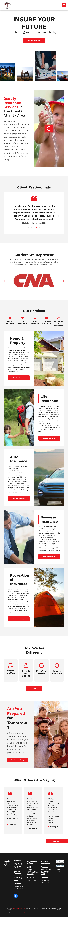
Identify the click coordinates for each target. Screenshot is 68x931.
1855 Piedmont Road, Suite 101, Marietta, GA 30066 (46, 872)
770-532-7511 (31, 880)
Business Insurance (46, 322)
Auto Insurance (35, 322)
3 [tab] (34, 228)
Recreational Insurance (58, 323)
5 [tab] (39, 228)
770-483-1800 (18, 886)
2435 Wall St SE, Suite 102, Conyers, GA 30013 (18, 865)
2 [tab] (31, 228)
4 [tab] (37, 228)
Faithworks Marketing (19, 912)
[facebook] (16, 896)
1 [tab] (29, 228)
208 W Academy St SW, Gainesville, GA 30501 (32, 872)
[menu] (64, 5)
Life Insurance (22, 322)
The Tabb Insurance (19, 908)
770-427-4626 (45, 880)
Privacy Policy (58, 908)
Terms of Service (47, 908)
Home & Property (10, 322)
